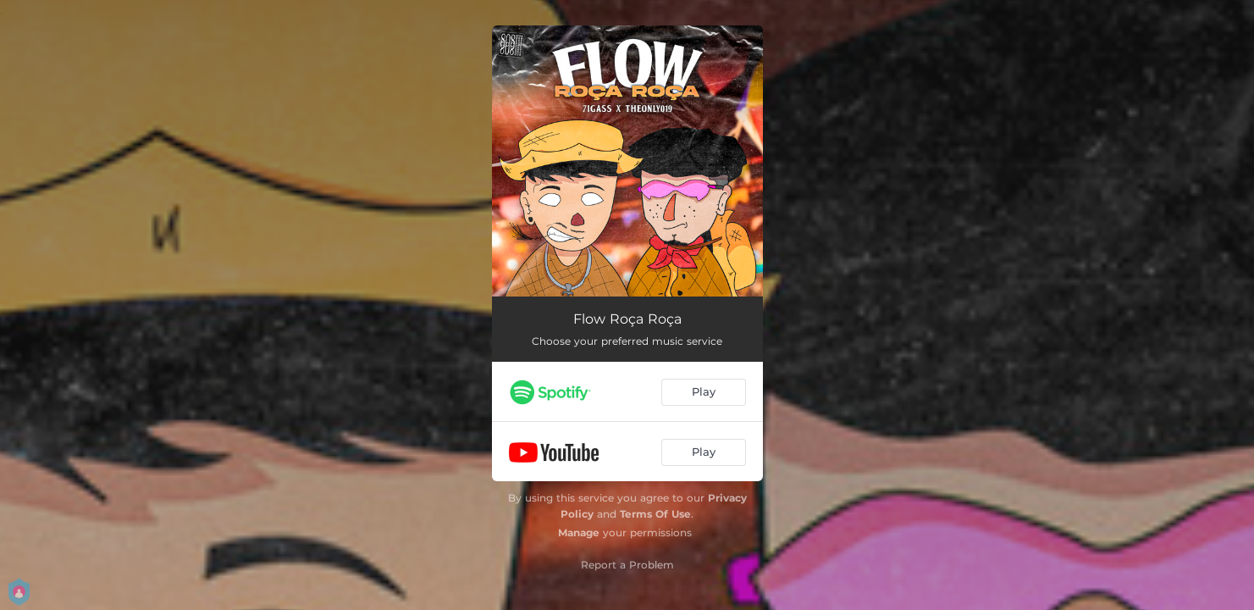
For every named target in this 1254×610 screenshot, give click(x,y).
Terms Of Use (655, 513)
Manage (578, 532)
